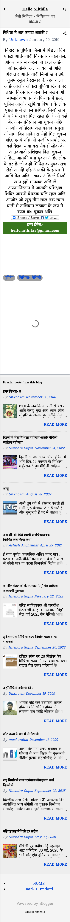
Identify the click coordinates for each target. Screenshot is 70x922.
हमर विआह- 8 (12, 391)
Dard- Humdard (38, 889)
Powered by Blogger (35, 904)
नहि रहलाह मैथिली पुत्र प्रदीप (20, 831)
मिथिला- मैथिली (30, 278)
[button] (65, 34)
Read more (55, 425)
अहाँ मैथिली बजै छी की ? (18, 688)
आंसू (6, 489)
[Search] (65, 10)
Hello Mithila (35, 9)
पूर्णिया (9, 278)
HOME (39, 884)
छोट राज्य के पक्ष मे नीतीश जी (21, 734)
